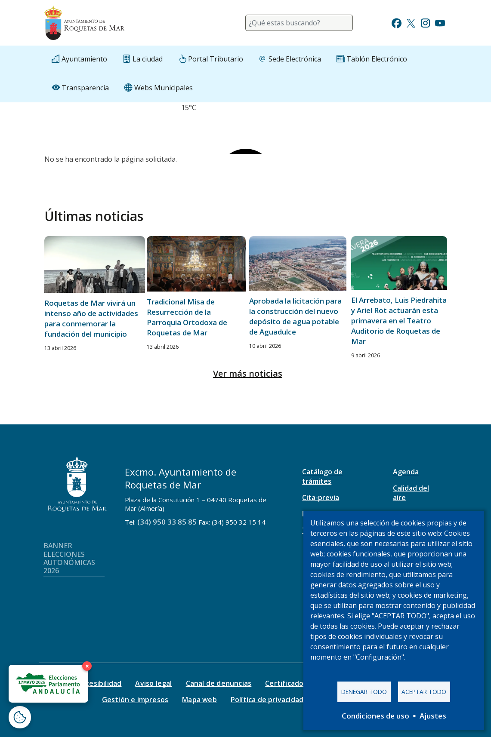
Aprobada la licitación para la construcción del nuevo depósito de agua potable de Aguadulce (295, 316)
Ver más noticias (247, 373)
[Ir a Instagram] (425, 22)
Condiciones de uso (375, 716)
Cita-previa (320, 497)
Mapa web (199, 699)
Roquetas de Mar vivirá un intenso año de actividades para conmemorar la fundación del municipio (91, 318)
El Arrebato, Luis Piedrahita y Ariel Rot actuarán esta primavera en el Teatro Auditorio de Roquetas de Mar (399, 320)
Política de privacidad (267, 699)
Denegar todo (364, 692)
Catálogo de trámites (322, 476)
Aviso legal (153, 683)
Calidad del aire (411, 492)
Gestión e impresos (135, 699)
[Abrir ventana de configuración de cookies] (20, 717)
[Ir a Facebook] (396, 22)
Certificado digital (296, 683)
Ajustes (433, 716)
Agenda (406, 471)
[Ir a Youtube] (440, 22)
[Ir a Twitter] (411, 22)
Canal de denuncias (219, 683)
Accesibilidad (99, 683)
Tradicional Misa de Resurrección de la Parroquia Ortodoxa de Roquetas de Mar (187, 317)
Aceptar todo (423, 692)
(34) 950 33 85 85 (167, 522)
